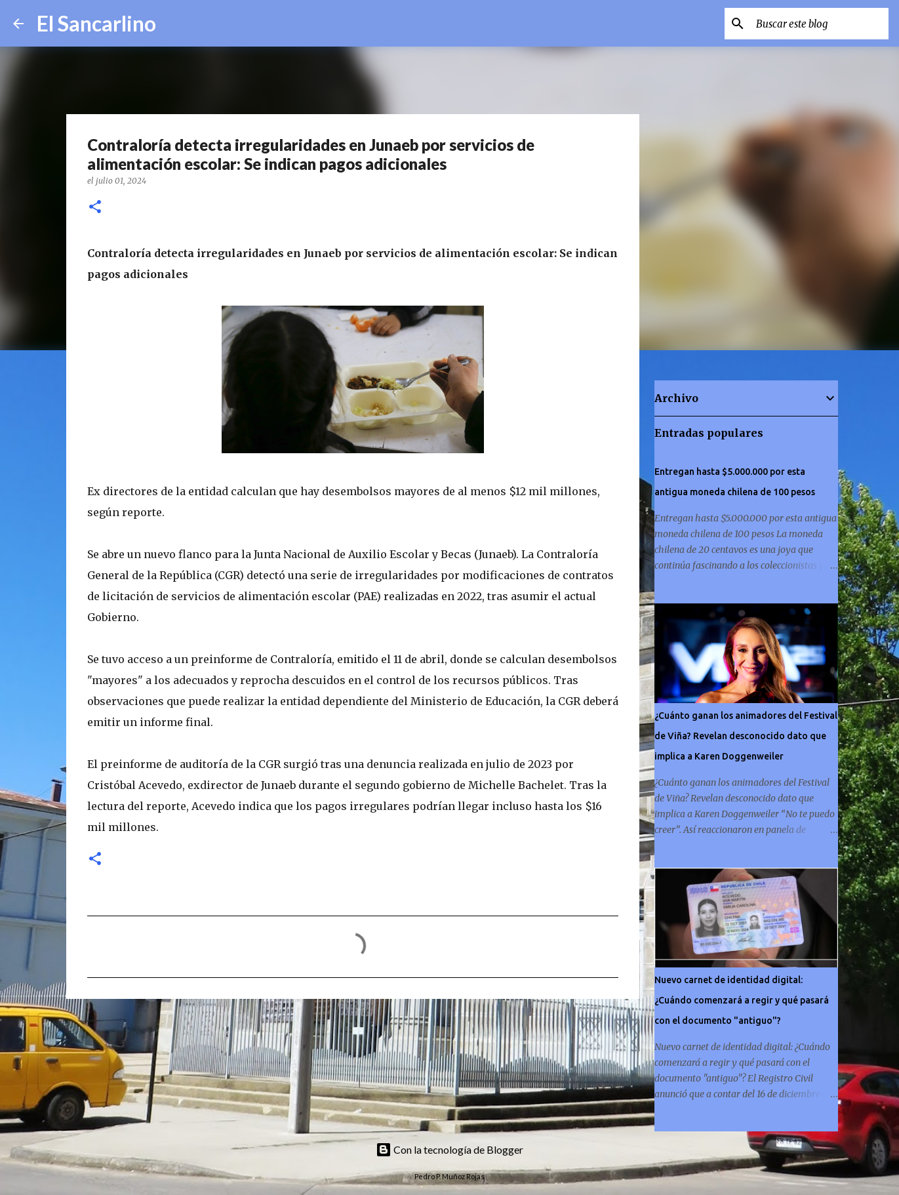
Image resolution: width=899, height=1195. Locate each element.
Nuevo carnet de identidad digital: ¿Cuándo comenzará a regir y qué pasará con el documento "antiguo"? (741, 1000)
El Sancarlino (96, 23)
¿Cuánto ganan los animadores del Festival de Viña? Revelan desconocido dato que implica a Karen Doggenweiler (745, 735)
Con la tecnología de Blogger (449, 1149)
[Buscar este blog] (820, 23)
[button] (95, 207)
